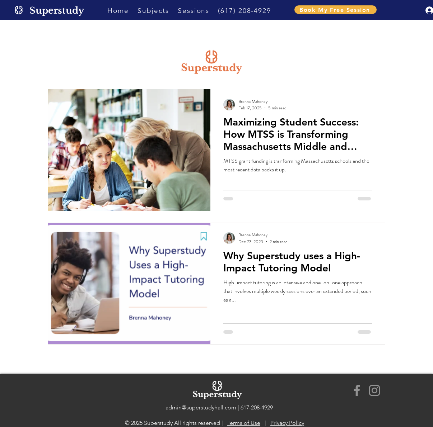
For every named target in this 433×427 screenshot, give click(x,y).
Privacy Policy (287, 422)
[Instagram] (374, 390)
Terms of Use (243, 422)
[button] (153, 10)
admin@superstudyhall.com (201, 407)
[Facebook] (356, 390)
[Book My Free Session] (335, 9)
